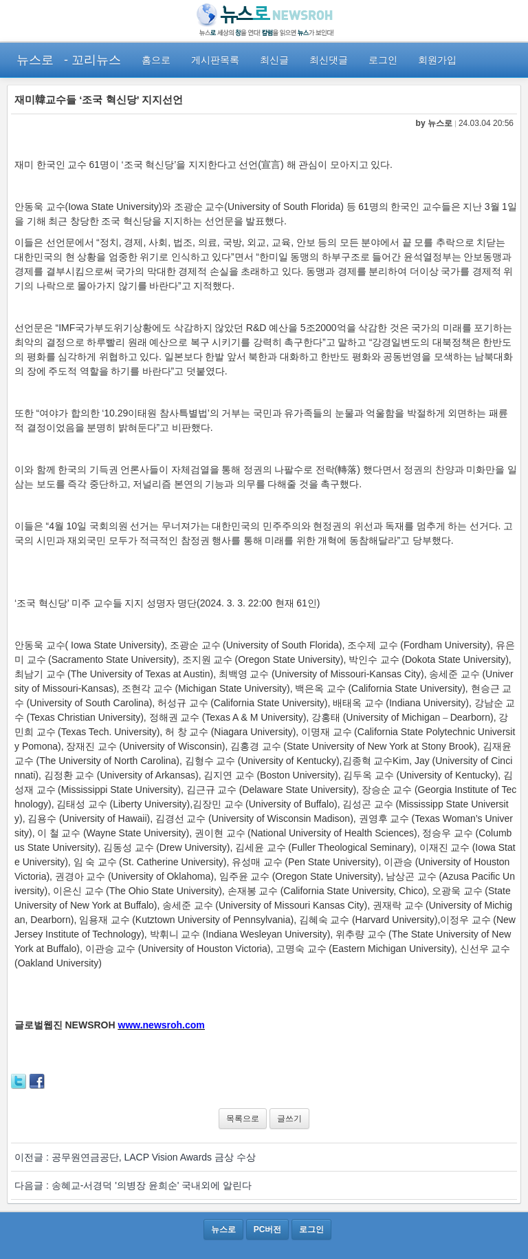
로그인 (382, 59)
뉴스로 (35, 60)
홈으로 (156, 59)
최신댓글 (328, 59)
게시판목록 (215, 59)
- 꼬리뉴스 (92, 60)
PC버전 (268, 1229)
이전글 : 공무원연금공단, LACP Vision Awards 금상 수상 (135, 1157)
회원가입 (437, 59)
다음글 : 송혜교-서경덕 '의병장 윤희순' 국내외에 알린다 (133, 1185)
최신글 (274, 59)
